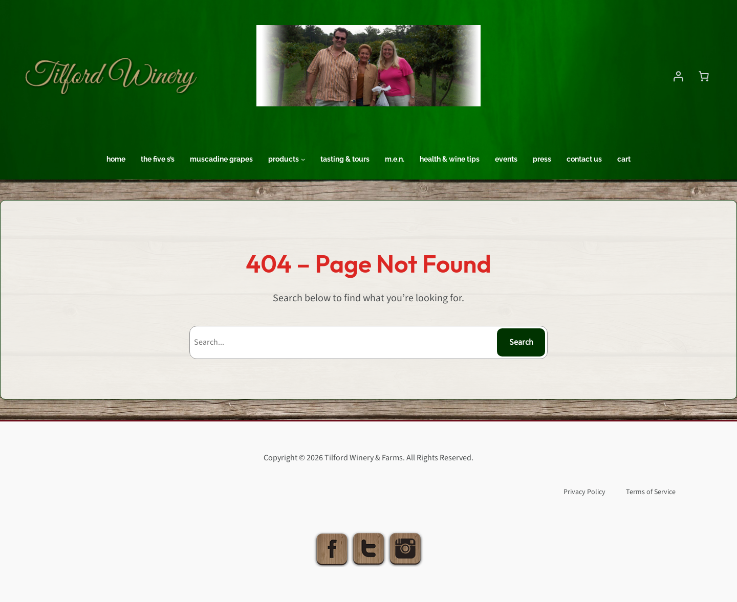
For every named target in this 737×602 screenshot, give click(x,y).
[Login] (678, 76)
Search (521, 342)
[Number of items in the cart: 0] (704, 76)
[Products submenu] (303, 159)
